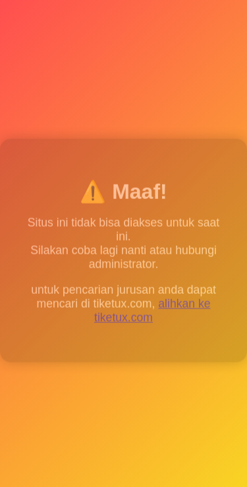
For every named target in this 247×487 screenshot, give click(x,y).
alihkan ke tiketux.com (152, 311)
